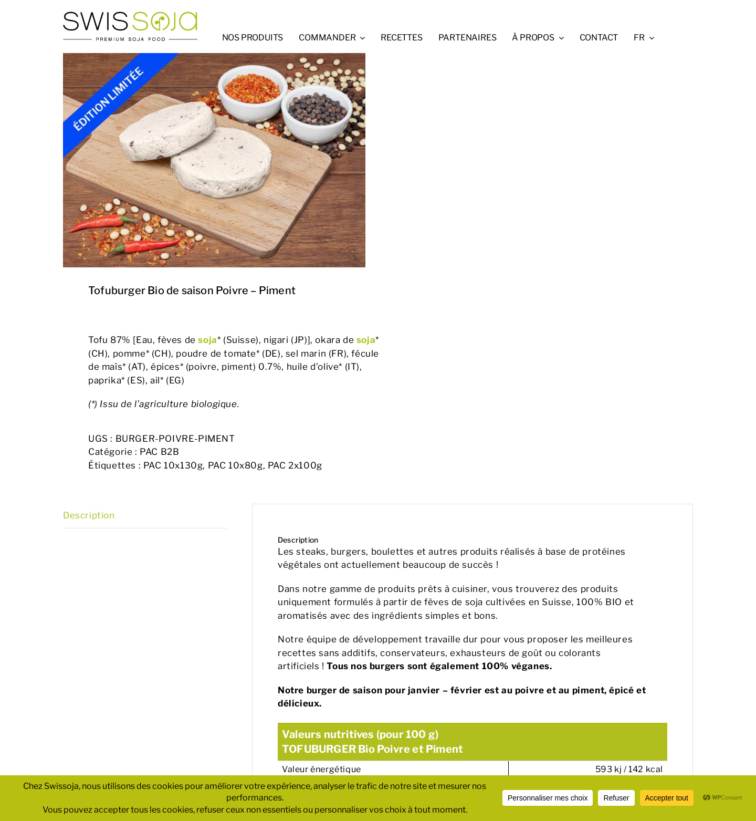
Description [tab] (89, 515)
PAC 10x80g (235, 465)
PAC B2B (159, 451)
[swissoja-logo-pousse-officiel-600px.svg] (130, 14)
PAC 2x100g (295, 465)
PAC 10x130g (173, 465)
